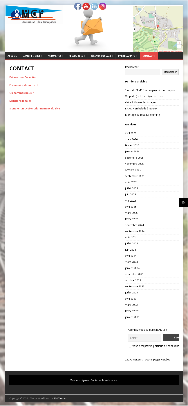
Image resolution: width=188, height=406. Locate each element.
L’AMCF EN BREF (31, 55)
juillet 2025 (131, 188)
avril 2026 (130, 133)
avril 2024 (130, 255)
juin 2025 (130, 194)
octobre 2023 (133, 280)
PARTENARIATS (126, 55)
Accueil (12, 55)
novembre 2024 (134, 225)
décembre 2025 (134, 157)
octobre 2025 (133, 170)
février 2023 (132, 311)
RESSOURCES (76, 55)
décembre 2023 (134, 274)
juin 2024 (130, 249)
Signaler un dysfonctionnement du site (34, 108)
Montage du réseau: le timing (142, 114)
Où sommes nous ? (21, 93)
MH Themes (60, 397)
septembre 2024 (134, 231)
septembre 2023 (134, 286)
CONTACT (148, 55)
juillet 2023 (131, 292)
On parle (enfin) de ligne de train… (145, 96)
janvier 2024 (132, 268)
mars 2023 (131, 304)
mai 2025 (130, 200)
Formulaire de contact (23, 85)
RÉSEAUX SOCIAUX (101, 55)
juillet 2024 (131, 243)
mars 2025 (131, 212)
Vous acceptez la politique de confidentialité (156, 345)
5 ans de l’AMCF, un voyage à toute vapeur (150, 90)
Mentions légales (20, 100)
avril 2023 (130, 298)
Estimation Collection (23, 77)
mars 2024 (131, 262)
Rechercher (131, 67)
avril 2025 (130, 206)
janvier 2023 (132, 317)
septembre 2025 (134, 176)
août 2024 (131, 237)
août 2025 (131, 182)
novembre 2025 (134, 163)
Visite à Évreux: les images (140, 102)
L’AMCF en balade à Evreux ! (141, 108)
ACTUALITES (54, 55)
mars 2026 (131, 139)
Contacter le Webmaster (104, 379)
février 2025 (132, 219)
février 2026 (132, 145)
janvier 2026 (132, 151)
